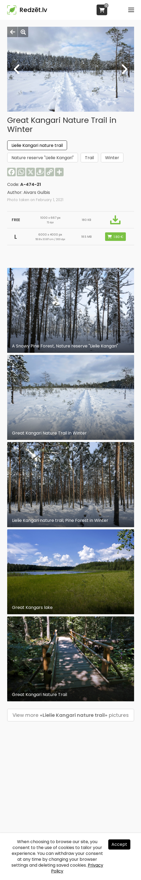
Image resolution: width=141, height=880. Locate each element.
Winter (112, 158)
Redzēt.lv (33, 10)
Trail (89, 158)
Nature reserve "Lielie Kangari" (42, 158)
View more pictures (71, 715)
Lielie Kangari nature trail (37, 145)
